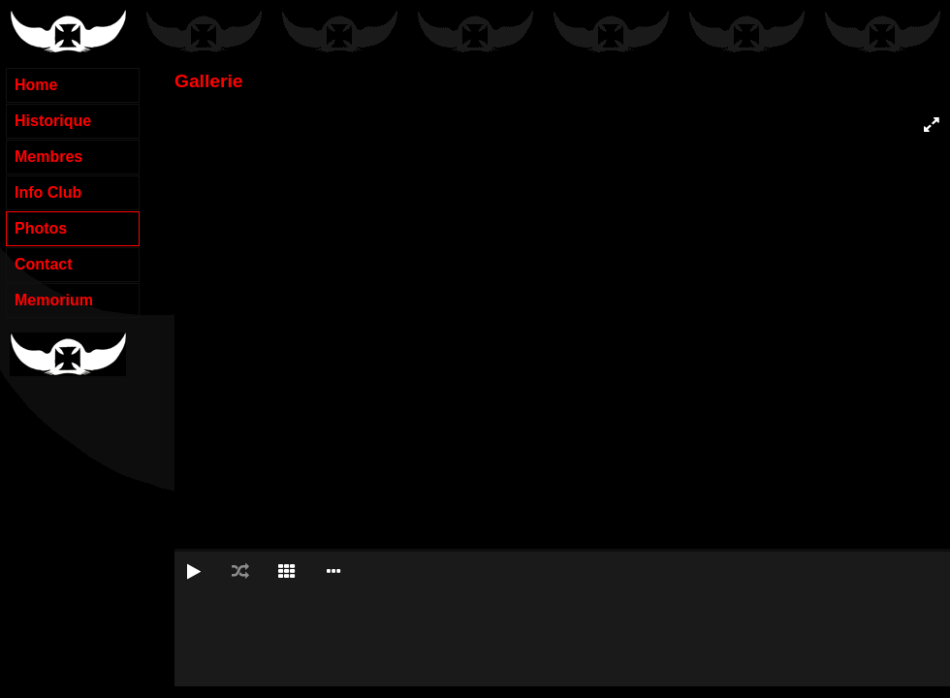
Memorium (54, 300)
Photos (41, 228)
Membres (48, 156)
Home (36, 85)
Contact (44, 264)
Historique (53, 120)
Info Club (48, 192)
